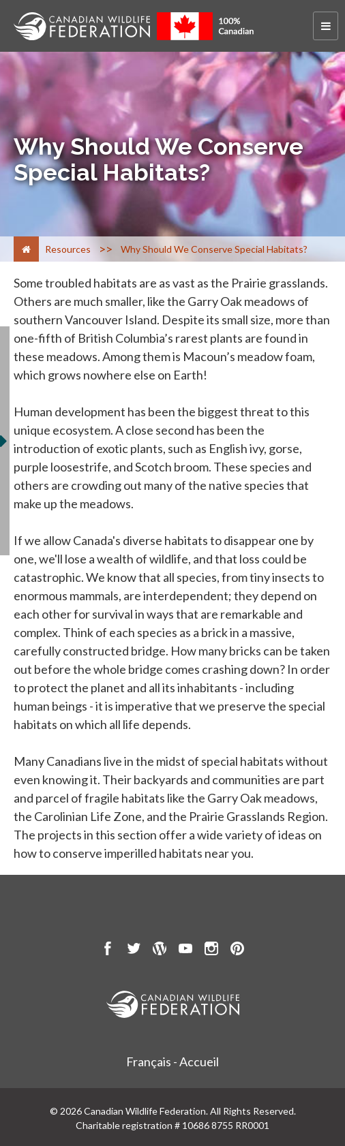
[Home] (26, 249)
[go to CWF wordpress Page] (159, 950)
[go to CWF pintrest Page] (237, 950)
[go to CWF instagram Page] (211, 950)
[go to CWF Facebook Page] (108, 950)
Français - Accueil (172, 1061)
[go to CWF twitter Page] (133, 950)
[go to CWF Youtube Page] (185, 950)
